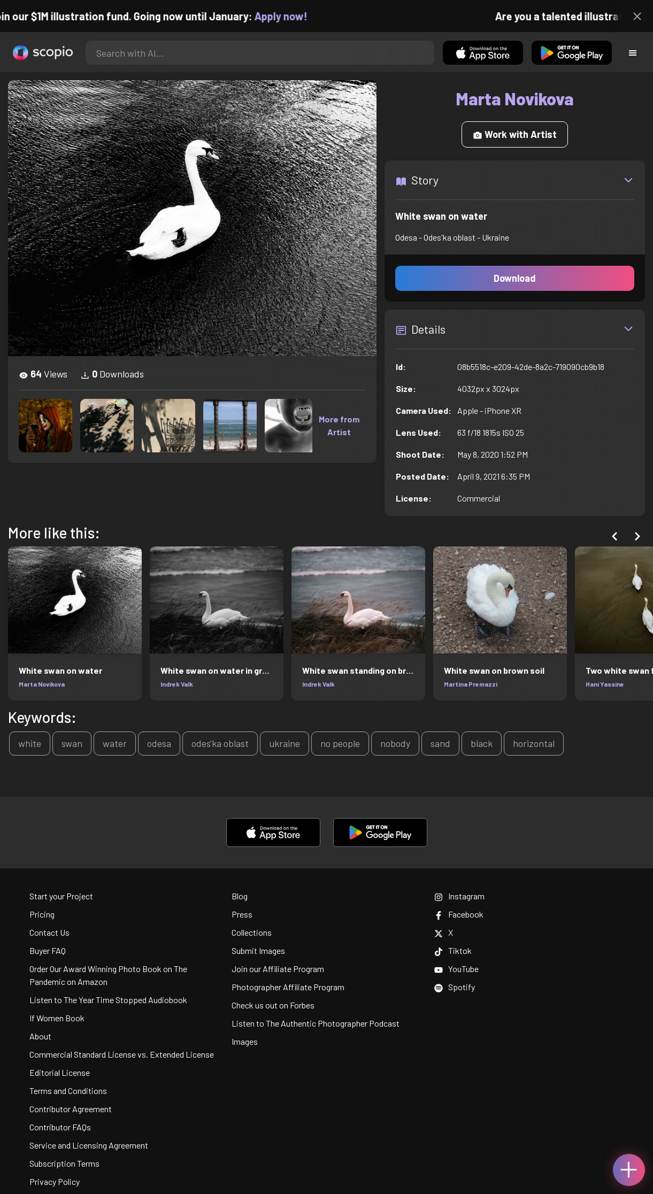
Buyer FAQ (47, 950)
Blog (240, 896)
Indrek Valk (176, 684)
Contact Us (49, 932)
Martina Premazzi (470, 684)
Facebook (458, 914)
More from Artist (339, 425)
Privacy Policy (54, 1181)
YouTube (456, 969)
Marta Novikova (42, 684)
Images (245, 1041)
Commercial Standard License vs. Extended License (121, 1054)
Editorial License (59, 1072)
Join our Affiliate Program (278, 969)
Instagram (459, 896)
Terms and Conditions (68, 1090)
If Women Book (56, 1018)
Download (515, 278)
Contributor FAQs (60, 1127)
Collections (252, 932)
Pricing (42, 914)
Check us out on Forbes (273, 1005)
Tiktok (453, 950)
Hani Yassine (605, 684)
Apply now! (289, 16)
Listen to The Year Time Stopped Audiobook (108, 1000)
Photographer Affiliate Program (288, 987)
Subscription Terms (64, 1163)
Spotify (454, 987)
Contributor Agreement (70, 1109)
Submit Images (258, 950)
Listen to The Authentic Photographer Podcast (316, 1023)
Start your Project (61, 896)
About (40, 1036)
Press (242, 914)
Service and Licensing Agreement (88, 1145)
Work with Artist (515, 134)
